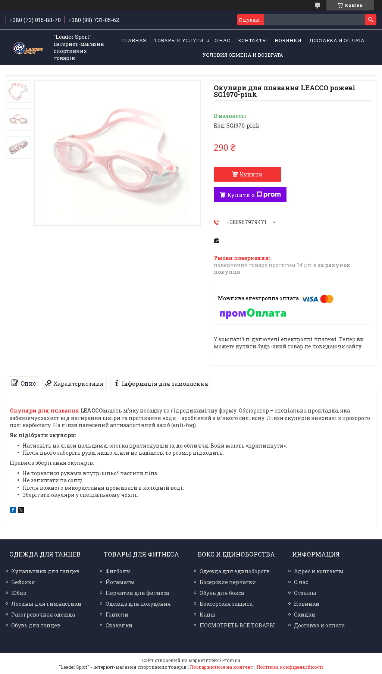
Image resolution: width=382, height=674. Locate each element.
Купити (251, 174)
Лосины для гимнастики (46, 603)
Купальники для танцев (45, 571)
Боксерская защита (226, 603)
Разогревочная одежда (43, 614)
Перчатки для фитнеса (137, 592)
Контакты (252, 40)
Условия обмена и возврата (243, 54)
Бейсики (23, 582)
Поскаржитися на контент (221, 667)
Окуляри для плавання (44, 410)
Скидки (304, 614)
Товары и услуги (178, 40)
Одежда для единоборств (235, 571)
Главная (133, 40)
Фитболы (118, 571)
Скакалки (119, 625)
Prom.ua (231, 660)
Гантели (117, 614)
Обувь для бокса (222, 592)
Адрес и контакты (319, 571)
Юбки (19, 592)
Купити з (254, 194)
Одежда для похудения (138, 603)
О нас (222, 40)
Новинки (288, 40)
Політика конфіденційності (290, 667)
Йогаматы (120, 582)
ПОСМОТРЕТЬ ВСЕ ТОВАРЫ (237, 625)
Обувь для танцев (35, 625)
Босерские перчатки (228, 582)
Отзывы (305, 592)
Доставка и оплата (336, 40)
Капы (207, 614)
